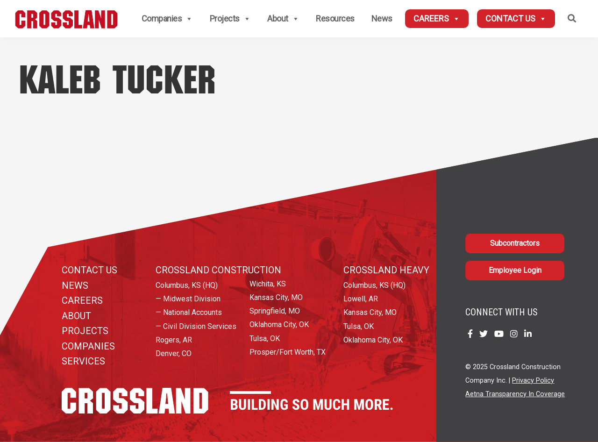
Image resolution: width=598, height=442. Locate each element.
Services (83, 361)
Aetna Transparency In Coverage (515, 394)
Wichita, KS (267, 283)
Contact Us (516, 18)
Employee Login (515, 270)
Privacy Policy (533, 381)
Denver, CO (174, 353)
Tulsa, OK (264, 338)
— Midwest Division (188, 298)
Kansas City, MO (276, 297)
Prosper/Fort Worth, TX (287, 352)
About (283, 18)
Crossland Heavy (386, 270)
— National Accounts (189, 312)
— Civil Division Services (196, 326)
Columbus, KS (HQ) (187, 285)
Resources (335, 18)
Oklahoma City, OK (279, 324)
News (381, 18)
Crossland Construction (218, 270)
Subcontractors (515, 243)
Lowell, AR (360, 298)
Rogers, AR (174, 339)
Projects (230, 18)
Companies (167, 18)
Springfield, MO (274, 311)
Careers (436, 18)
